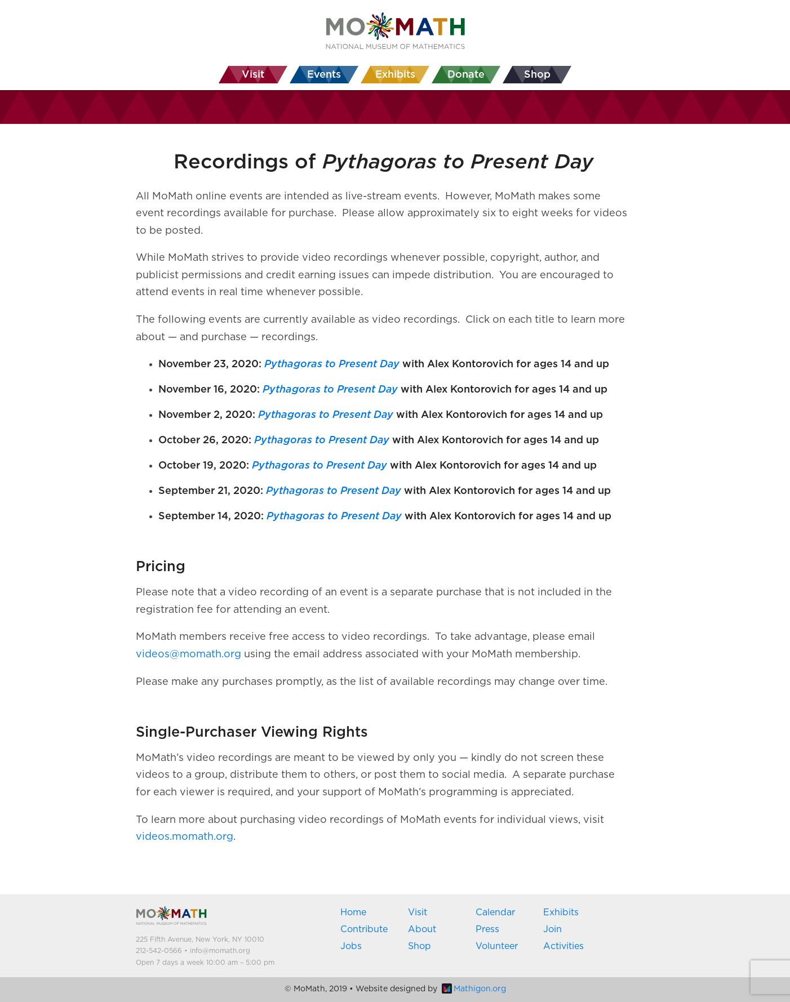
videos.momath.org (184, 837)
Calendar (495, 912)
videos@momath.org (188, 654)
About (422, 929)
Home (353, 912)
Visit (417, 912)
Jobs (351, 946)
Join (552, 929)
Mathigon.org (474, 989)
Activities (563, 946)
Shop (419, 946)
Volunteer (497, 946)
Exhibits (561, 912)
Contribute (364, 929)
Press (487, 929)
